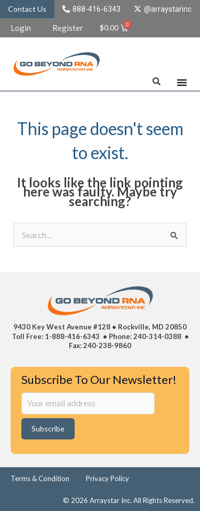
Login (21, 28)
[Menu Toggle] (182, 82)
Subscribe (48, 428)
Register (67, 28)
